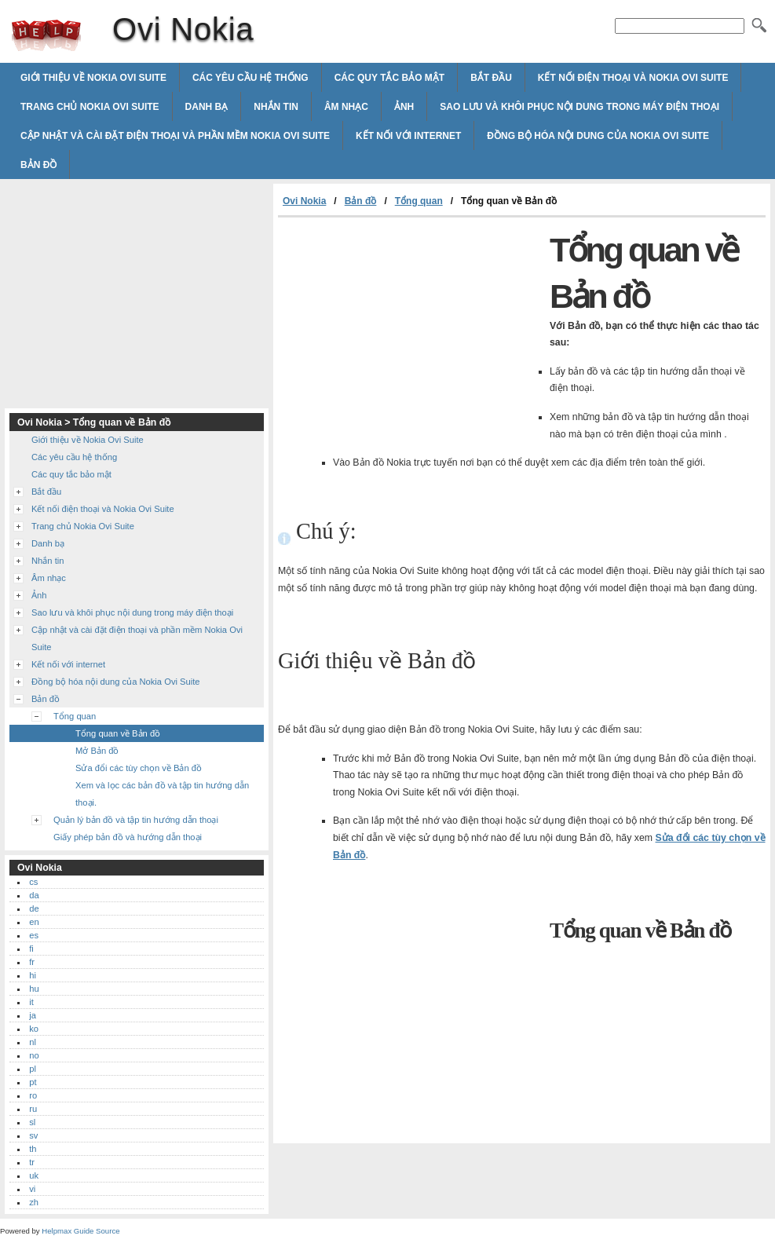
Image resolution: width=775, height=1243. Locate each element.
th (32, 1148)
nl (32, 1042)
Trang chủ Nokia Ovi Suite (89, 106)
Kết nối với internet (408, 135)
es (33, 935)
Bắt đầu (491, 77)
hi (32, 975)
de (33, 908)
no (33, 1055)
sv (33, 1135)
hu (33, 988)
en (33, 922)
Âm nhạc (346, 106)
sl (32, 1122)
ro (33, 1095)
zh (33, 1202)
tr (32, 1162)
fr (32, 962)
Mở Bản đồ (97, 750)
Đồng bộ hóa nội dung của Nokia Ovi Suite (598, 135)
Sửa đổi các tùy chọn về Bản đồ (138, 768)
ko (33, 1028)
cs (33, 882)
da (33, 895)
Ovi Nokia (46, 35)
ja (32, 1015)
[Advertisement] (410, 335)
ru (33, 1108)
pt (32, 1082)
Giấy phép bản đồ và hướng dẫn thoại (127, 837)
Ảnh (404, 106)
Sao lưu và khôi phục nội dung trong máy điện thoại (579, 106)
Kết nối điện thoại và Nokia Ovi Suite (633, 77)
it (31, 1002)
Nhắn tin (276, 106)
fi (31, 948)
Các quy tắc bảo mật (389, 77)
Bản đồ (38, 164)
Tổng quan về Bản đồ (117, 733)
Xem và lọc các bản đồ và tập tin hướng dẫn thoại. (162, 794)
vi (32, 1189)
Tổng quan (419, 201)
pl (32, 1068)
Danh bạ (206, 106)
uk (33, 1175)
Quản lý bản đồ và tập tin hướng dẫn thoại (135, 819)
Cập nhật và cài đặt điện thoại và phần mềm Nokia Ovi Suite (175, 135)
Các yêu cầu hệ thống (250, 77)
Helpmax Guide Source (80, 1231)
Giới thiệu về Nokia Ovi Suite (93, 77)
